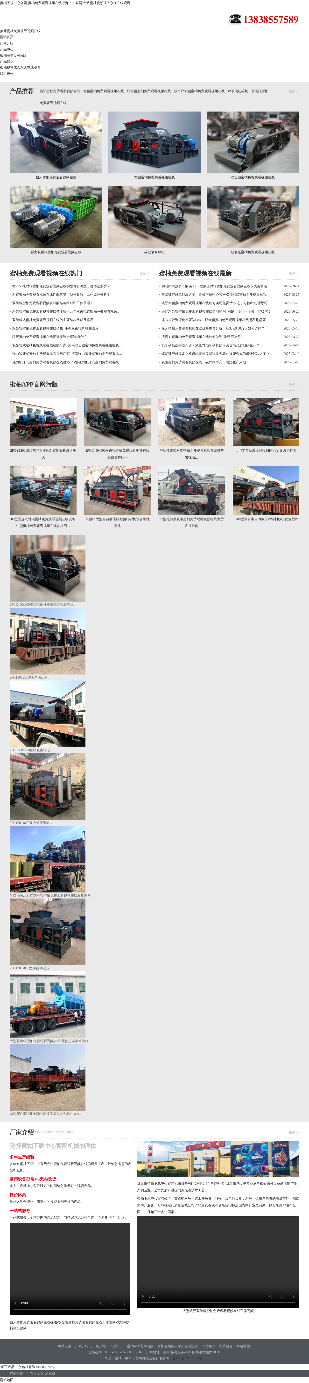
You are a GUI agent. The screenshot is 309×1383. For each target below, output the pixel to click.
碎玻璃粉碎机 (238, 91)
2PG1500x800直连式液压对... (31, 823)
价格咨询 (38, 1367)
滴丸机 (51, 1373)
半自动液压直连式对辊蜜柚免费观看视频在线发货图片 (50, 895)
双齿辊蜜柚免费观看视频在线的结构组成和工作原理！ (52, 303)
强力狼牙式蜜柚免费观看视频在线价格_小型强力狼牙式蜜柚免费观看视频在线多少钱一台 (67, 362)
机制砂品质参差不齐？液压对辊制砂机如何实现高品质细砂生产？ (211, 345)
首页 (3, 1367)
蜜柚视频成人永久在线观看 (177, 1346)
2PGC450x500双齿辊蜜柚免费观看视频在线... (43, 604)
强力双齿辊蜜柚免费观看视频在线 (199, 91)
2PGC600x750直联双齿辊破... (31, 750)
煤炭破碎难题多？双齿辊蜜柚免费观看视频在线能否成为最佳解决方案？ (216, 354)
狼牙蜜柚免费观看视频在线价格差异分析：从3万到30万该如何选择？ (213, 328)
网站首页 (7, 37)
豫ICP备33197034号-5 (188, 1358)
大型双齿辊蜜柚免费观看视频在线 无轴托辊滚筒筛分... (50, 1041)
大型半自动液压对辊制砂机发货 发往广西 (266, 450)
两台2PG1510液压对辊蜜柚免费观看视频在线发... (46, 1114)
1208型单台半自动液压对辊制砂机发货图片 (266, 519)
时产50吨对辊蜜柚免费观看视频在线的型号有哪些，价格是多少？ (61, 286)
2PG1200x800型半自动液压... (31, 968)
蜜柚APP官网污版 (13, 55)
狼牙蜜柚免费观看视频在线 (50, 18)
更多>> (294, 91)
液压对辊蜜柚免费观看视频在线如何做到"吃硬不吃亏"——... (206, 337)
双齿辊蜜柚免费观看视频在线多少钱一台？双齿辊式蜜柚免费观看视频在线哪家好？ (67, 311)
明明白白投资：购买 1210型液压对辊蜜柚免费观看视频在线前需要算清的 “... (217, 286)
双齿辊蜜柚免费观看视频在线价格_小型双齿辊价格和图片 (55, 328)
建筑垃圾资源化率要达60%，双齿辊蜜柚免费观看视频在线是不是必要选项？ (217, 320)
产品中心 (7, 49)
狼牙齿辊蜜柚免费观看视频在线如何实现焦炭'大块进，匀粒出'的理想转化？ (217, 303)
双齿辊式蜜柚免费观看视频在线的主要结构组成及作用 (52, 320)
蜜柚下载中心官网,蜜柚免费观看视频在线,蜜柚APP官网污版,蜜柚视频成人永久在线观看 (65, 3)
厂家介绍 (7, 43)
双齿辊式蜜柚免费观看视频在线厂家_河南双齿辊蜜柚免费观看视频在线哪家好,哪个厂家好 (67, 345)
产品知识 (7, 61)
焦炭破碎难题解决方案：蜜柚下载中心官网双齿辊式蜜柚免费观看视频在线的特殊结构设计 (217, 294)
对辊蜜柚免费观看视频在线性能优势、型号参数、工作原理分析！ (61, 294)
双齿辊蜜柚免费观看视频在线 (149, 91)
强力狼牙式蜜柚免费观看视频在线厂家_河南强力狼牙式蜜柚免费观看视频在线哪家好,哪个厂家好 (67, 354)
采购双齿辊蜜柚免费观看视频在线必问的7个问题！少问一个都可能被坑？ (216, 311)
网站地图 (243, 1346)
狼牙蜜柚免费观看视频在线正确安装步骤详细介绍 (49, 337)
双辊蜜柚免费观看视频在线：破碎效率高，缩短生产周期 (204, 362)
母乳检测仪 (36, 1373)
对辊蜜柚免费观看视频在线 (103, 91)
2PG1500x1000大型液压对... (30, 677)
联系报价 (7, 74)
